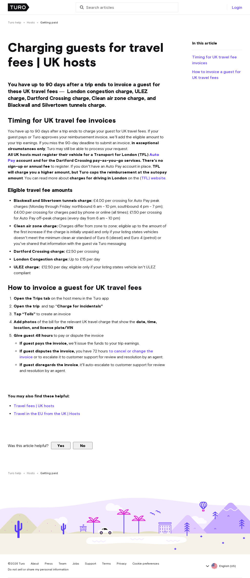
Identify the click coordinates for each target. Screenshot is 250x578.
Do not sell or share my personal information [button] (38, 569)
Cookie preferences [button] (145, 563)
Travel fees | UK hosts (34, 406)
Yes (60, 445)
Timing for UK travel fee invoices (214, 60)
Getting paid (49, 22)
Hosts (31, 22)
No (82, 445)
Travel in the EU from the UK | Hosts (47, 413)
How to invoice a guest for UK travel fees (216, 74)
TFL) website (153, 178)
